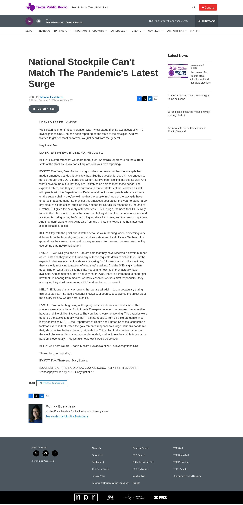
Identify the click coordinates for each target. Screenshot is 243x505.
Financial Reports (141, 449)
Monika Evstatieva (51, 98)
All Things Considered (52, 384)
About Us (96, 449)
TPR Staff (178, 449)
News (29, 32)
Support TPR (175, 32)
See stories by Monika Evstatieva (67, 418)
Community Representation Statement (110, 484)
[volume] (38, 22)
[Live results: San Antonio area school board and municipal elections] (178, 72)
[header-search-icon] (194, 8)
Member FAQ (139, 477)
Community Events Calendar (187, 477)
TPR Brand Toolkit (100, 470)
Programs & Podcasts (89, 32)
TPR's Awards (180, 470)
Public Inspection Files (143, 463)
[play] (29, 22)
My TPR (194, 32)
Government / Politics (197, 68)
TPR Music (60, 32)
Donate (209, 8)
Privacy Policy (98, 477)
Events (137, 32)
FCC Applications (141, 470)
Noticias (45, 32)
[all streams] (206, 22)
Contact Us (97, 456)
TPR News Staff (181, 456)
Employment (98, 463)
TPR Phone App (181, 463)
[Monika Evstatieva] (35, 415)
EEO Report (138, 456)
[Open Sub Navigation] (35, 32)
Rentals (136, 484)
